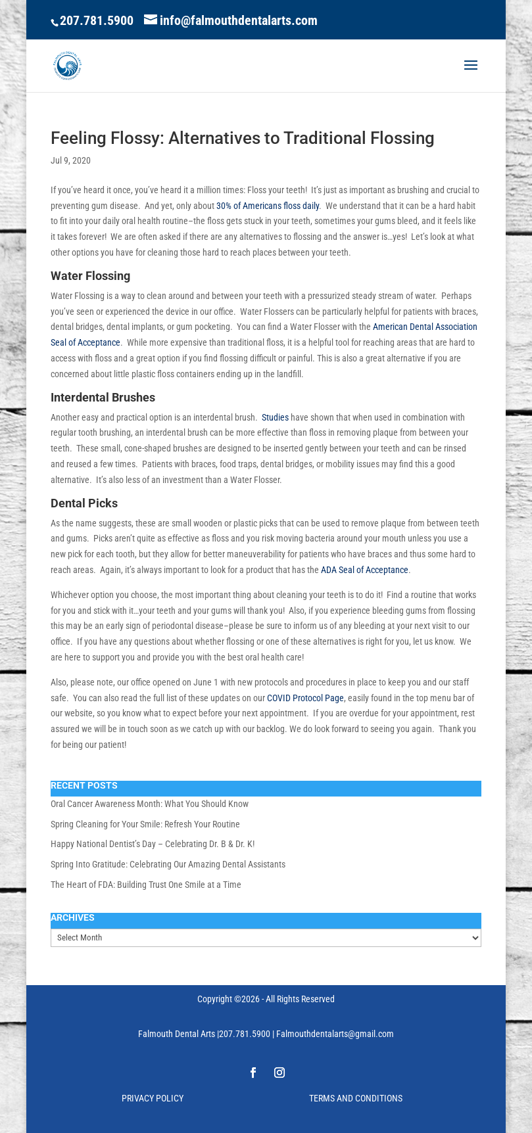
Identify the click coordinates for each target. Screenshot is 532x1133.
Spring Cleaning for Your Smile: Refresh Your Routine (145, 824)
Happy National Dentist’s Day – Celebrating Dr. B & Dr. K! (152, 844)
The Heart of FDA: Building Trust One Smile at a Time (146, 884)
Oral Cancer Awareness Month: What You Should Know (150, 803)
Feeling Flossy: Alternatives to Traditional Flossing (243, 138)
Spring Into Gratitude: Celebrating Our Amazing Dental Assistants (168, 864)
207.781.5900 (96, 20)
